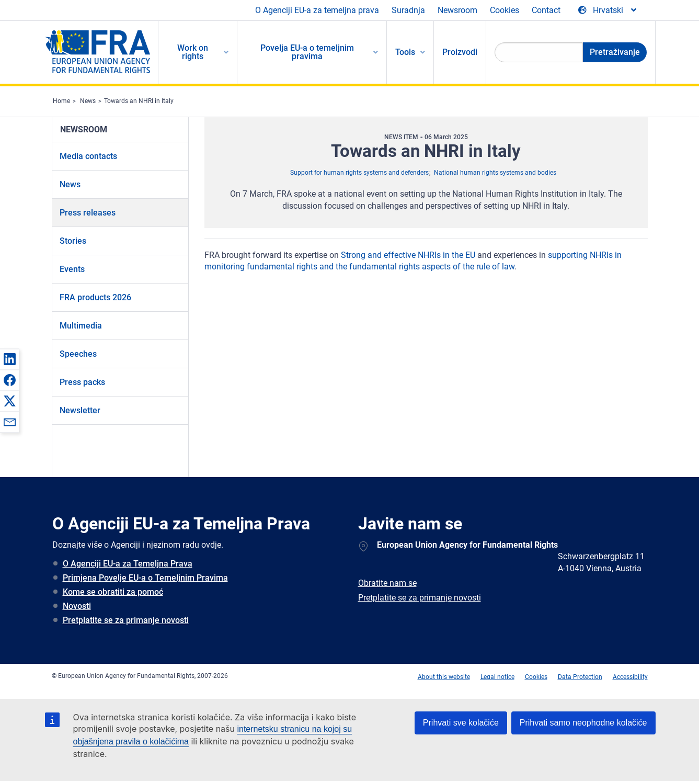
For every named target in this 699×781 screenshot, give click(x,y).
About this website (444, 677)
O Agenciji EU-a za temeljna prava (317, 10)
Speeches (78, 354)
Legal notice (497, 677)
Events (72, 269)
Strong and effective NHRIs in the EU (408, 255)
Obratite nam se (387, 583)
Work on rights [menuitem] (192, 52)
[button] (9, 358)
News (88, 101)
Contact (546, 10)
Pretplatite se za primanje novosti (126, 620)
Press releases (88, 213)
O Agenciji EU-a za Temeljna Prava (127, 564)
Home (61, 101)
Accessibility (630, 677)
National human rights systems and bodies (495, 172)
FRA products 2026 (95, 297)
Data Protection (580, 677)
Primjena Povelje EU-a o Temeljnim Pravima (145, 578)
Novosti (77, 606)
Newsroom (457, 10)
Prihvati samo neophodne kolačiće (583, 722)
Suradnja (408, 10)
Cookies (504, 10)
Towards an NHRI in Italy (139, 101)
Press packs (82, 382)
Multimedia (81, 326)
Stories (73, 241)
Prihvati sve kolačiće (461, 722)
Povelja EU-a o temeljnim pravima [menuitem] (307, 52)
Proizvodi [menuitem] (459, 52)
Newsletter (80, 410)
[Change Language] (608, 10)
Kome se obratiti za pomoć (113, 592)
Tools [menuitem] (405, 52)
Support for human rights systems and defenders (359, 172)
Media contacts (88, 156)
